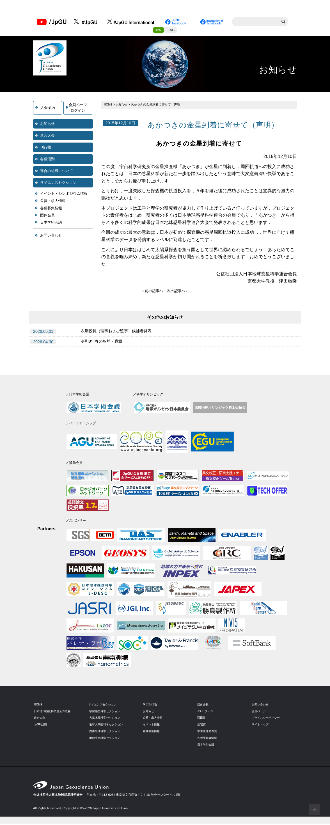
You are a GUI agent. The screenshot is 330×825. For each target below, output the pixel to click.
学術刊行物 (150, 705)
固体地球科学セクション (106, 732)
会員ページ (259, 712)
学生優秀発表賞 (208, 732)
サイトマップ (261, 726)
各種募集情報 (51, 210)
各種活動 (47, 161)
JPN (158, 31)
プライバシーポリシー (267, 719)
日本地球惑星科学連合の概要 (54, 712)
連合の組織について (56, 172)
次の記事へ (178, 292)
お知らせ (47, 125)
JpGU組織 (41, 726)
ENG (171, 31)
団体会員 (47, 217)
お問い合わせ (51, 237)
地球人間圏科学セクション (107, 726)
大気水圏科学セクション (106, 719)
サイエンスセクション (58, 184)
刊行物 (45, 149)
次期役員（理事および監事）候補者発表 (121, 333)
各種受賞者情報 (208, 739)
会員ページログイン (78, 109)
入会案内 (47, 109)
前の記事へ (152, 292)
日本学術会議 (51, 224)
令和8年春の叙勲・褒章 (104, 343)
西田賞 (202, 719)
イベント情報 (152, 726)
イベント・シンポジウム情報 (64, 195)
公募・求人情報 (53, 202)
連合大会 (47, 137)
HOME (109, 106)
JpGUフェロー (207, 712)
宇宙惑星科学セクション (106, 712)
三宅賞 (202, 726)
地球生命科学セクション (106, 739)
